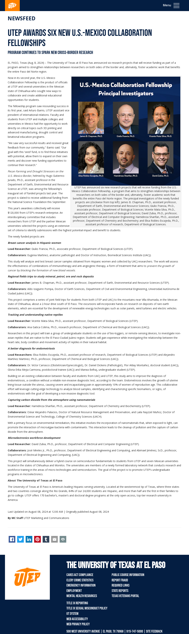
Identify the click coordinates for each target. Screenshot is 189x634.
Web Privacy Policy (78, 624)
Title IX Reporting (77, 603)
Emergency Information (81, 585)
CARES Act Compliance (79, 575)
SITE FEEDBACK (154, 631)
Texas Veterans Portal (125, 596)
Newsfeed (21, 18)
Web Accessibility (77, 619)
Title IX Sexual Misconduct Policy (86, 608)
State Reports (120, 591)
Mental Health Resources (81, 596)
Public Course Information (128, 575)
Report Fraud (120, 580)
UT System (72, 613)
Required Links (120, 585)
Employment (74, 591)
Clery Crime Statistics (79, 580)
